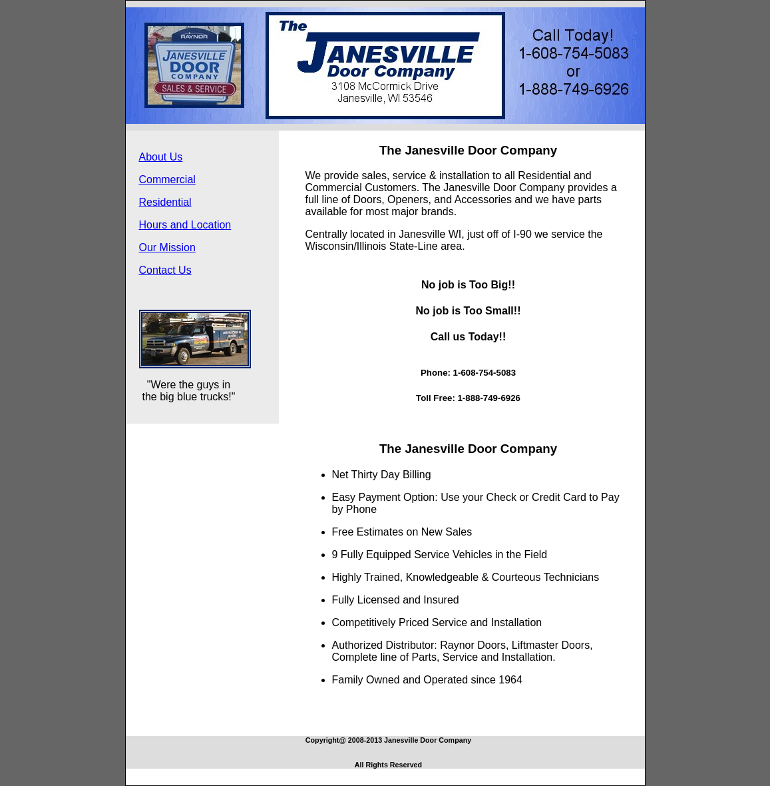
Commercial (167, 179)
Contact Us (165, 270)
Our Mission (167, 247)
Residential (165, 202)
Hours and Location (185, 224)
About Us (161, 157)
